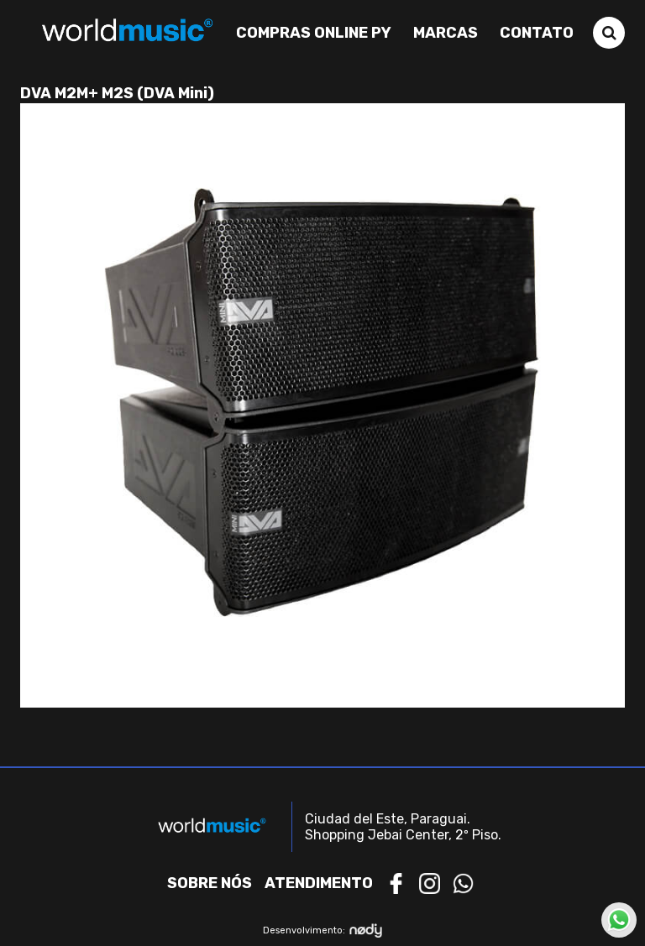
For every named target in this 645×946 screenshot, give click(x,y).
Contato (537, 32)
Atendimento (319, 883)
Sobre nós (209, 883)
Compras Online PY (313, 32)
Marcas (445, 32)
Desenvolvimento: (323, 930)
